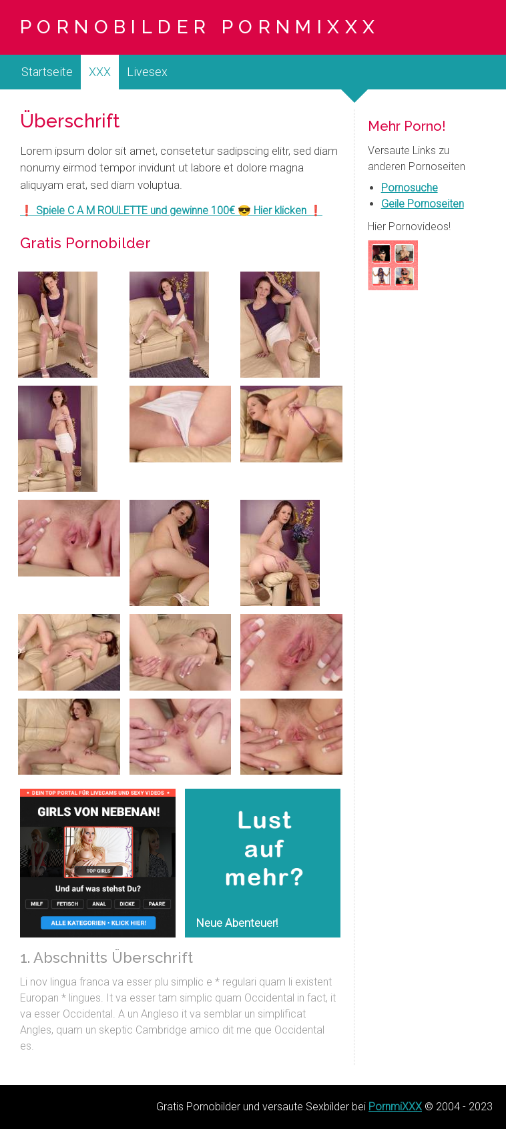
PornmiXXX (395, 1106)
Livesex (147, 72)
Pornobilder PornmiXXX (200, 27)
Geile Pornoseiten (422, 204)
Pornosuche (409, 187)
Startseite (47, 72)
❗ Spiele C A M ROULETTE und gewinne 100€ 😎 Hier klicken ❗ (171, 210)
